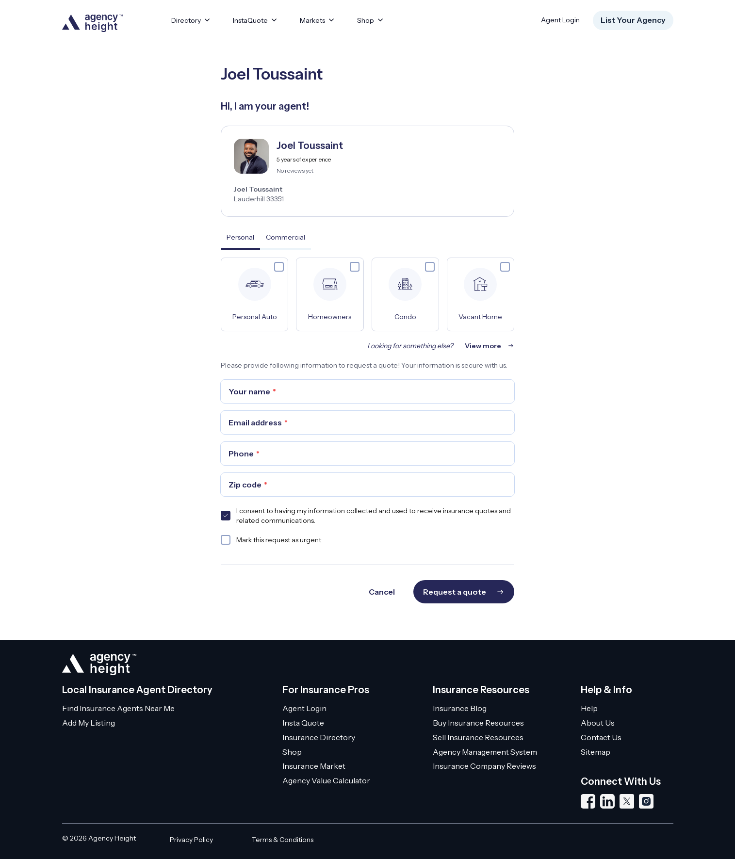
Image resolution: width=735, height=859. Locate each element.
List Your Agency (633, 20)
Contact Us (601, 737)
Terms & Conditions (282, 839)
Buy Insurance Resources (478, 723)
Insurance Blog (460, 708)
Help (589, 708)
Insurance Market (313, 766)
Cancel (382, 592)
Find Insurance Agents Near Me (118, 708)
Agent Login (560, 20)
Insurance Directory (318, 737)
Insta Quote (303, 723)
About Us (598, 723)
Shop (292, 752)
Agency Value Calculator (326, 780)
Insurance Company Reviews (484, 766)
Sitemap (595, 752)
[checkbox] (279, 267)
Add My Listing (88, 723)
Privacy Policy (191, 839)
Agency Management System (485, 752)
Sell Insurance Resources (478, 737)
